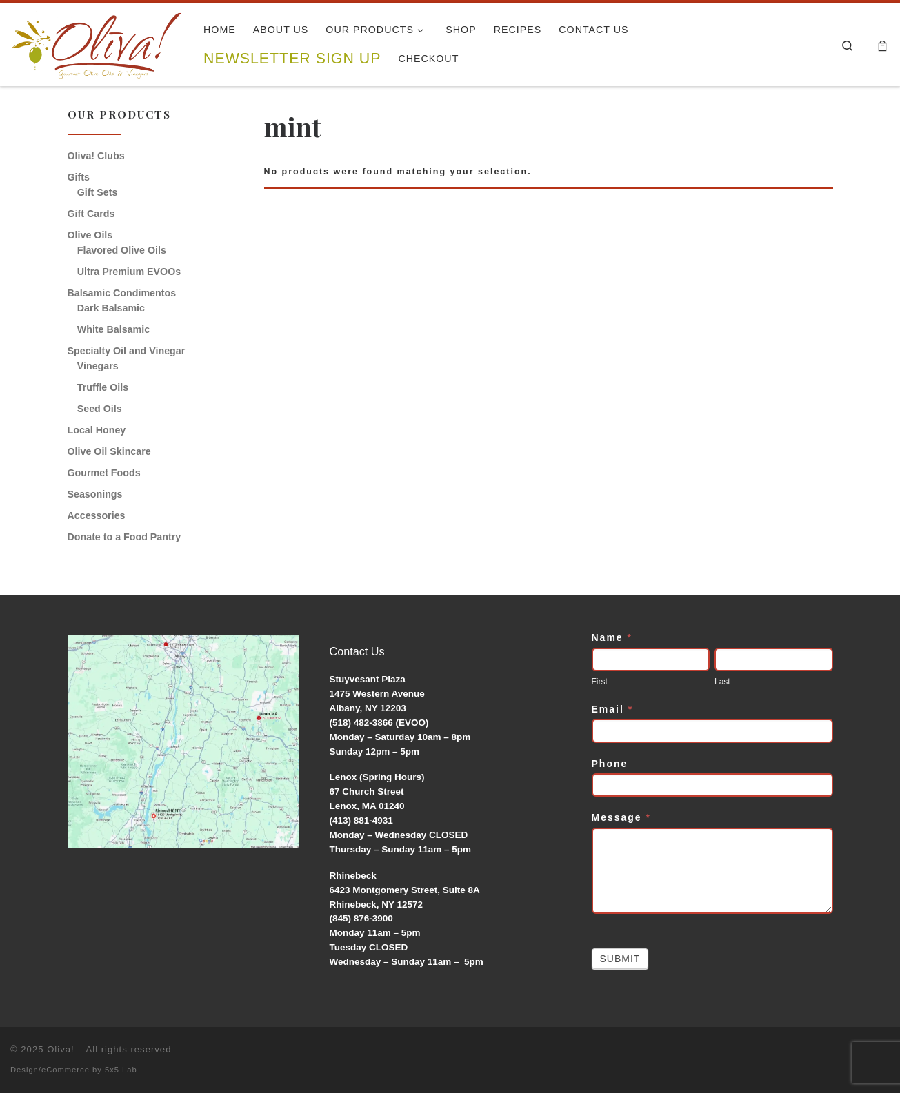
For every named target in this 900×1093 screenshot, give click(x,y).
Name (612, 637)
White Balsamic (113, 329)
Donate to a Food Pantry (124, 536)
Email (613, 709)
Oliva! (60, 1049)
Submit (620, 958)
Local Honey (97, 430)
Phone (610, 763)
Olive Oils (90, 235)
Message (622, 817)
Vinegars (98, 365)
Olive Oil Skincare (109, 451)
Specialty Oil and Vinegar (127, 350)
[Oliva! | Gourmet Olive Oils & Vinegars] (96, 40)
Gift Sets (97, 192)
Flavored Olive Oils (121, 250)
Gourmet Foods (104, 472)
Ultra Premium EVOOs (129, 271)
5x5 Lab (121, 1069)
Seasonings (95, 494)
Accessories (97, 515)
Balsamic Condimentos (122, 292)
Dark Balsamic (111, 308)
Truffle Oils (102, 387)
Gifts (79, 177)
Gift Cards (91, 213)
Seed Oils (99, 408)
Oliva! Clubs (96, 155)
